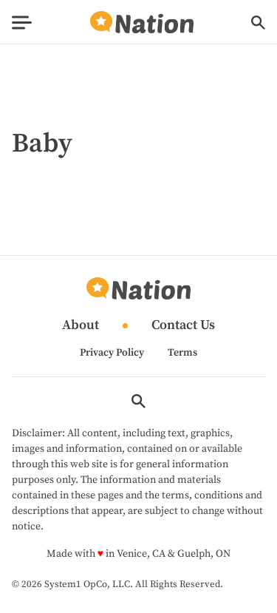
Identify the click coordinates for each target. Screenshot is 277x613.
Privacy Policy (112, 352)
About (80, 325)
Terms (182, 352)
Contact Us (183, 325)
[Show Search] (258, 23)
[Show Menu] (22, 23)
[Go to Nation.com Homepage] (142, 22)
